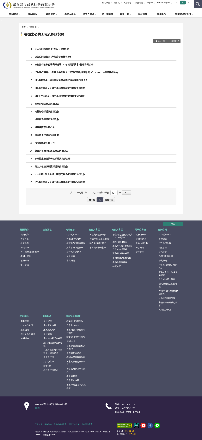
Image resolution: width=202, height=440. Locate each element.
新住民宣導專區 (73, 251)
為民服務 (50, 14)
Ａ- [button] (176, 2)
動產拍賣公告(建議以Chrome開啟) (122, 236)
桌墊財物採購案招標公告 (47, 111)
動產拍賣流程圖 (120, 241)
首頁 (24, 27)
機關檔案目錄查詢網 (75, 357)
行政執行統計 (27, 325)
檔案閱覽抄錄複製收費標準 (75, 331)
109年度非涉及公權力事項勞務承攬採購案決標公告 (60, 174)
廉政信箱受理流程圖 (52, 338)
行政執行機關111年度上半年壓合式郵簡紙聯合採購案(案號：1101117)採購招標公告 (76, 72)
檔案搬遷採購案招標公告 (47, 135)
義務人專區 (70, 14)
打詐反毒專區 (72, 234)
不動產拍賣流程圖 (121, 253)
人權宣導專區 (165, 309)
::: (2, 2)
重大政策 (163, 239)
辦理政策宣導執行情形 (168, 304)
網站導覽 (106, 2)
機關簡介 (13, 14)
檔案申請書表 (72, 325)
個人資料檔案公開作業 (168, 285)
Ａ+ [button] (189, 2)
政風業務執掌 (49, 329)
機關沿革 (25, 234)
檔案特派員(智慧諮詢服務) (76, 386)
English (150, 2)
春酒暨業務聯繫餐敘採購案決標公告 (52, 158)
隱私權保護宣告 (60, 424)
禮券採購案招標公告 (45, 142)
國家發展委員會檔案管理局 (75, 347)
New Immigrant (163, 2)
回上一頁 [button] (161, 41)
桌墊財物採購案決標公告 (47, 103)
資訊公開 (124, 14)
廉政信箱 (47, 334)
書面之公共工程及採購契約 (44, 34)
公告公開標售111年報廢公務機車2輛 (53, 56)
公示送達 (140, 247)
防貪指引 (47, 366)
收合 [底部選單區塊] (173, 224)
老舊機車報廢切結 (97, 247)
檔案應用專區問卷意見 (75, 370)
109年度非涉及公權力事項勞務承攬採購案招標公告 (60, 182)
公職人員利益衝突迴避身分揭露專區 (52, 351)
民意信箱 (127, 2)
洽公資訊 (25, 264)
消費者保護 (48, 357)
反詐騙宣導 (48, 361)
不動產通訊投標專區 (122, 257)
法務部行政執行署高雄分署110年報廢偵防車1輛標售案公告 (64, 64)
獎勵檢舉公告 (142, 243)
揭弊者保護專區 (50, 370)
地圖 (37, 408)
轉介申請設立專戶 (97, 243)
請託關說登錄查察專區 (52, 344)
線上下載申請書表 (74, 247)
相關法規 (70, 341)
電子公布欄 (107, 14)
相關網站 (25, 338)
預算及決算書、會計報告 (168, 266)
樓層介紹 (25, 260)
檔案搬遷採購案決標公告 (47, 119)
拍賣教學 (117, 266)
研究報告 (163, 260)
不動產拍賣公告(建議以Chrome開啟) (122, 247)
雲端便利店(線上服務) (99, 239)
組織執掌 (25, 243)
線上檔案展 (71, 376)
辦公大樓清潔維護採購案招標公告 (51, 166)
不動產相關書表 (120, 262)
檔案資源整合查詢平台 (75, 363)
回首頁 (117, 2)
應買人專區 (88, 14)
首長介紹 (25, 239)
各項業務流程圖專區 (75, 243)
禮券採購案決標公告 (45, 127)
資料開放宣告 (87, 424)
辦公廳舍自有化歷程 (30, 251)
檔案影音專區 (72, 380)
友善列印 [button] (175, 41)
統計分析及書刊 (28, 334)
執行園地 (32, 14)
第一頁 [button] (92, 199)
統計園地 (142, 14)
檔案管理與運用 (183, 14)
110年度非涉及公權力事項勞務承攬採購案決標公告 (60, 88)
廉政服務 (161, 14)
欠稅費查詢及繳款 (97, 234)
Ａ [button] (183, 2)
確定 (126, 192)
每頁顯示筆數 (103, 192)
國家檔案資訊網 (73, 353)
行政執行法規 (165, 243)
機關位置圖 (26, 256)
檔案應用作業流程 (74, 321)
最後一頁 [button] (109, 199)
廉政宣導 (47, 321)
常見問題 (139, 2)
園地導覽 (25, 321)
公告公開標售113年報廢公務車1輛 (52, 48)
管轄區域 (25, 247)
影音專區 (140, 251)
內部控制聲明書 (166, 256)
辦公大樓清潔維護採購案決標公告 (51, 150)
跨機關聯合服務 (73, 239)
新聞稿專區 (141, 239)
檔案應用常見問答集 (75, 337)
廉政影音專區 (49, 325)
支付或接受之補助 (167, 279)
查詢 (198, 4)
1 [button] (100, 199)
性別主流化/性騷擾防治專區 (168, 292)
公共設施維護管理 (167, 298)
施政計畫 (163, 247)
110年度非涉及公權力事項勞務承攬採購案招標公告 (60, 95)
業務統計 (163, 251)
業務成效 (25, 329)
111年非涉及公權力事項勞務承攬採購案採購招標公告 (61, 80)
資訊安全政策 (74, 424)
